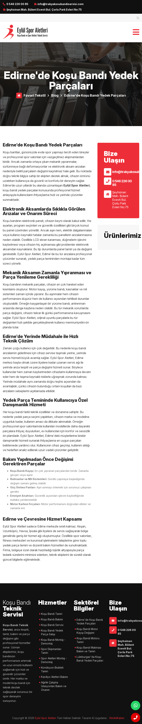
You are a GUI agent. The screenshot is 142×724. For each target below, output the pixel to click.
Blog (55, 95)
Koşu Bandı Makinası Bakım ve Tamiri (89, 649)
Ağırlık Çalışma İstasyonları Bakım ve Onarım (53, 686)
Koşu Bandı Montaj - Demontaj (53, 641)
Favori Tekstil (35, 95)
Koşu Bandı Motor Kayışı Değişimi (87, 630)
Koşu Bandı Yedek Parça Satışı (52, 632)
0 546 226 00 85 (17, 4)
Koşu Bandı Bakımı (52, 619)
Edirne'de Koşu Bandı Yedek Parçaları (95, 95)
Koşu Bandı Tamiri (51, 613)
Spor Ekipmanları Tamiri (51, 650)
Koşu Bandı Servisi (52, 624)
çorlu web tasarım (119, 718)
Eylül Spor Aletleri (45, 718)
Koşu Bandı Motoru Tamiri (88, 640)
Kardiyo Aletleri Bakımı (54, 676)
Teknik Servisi (18, 609)
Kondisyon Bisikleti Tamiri (52, 669)
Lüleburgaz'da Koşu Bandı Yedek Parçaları (90, 658)
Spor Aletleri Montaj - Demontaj (54, 660)
